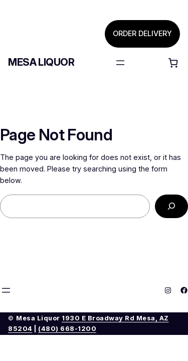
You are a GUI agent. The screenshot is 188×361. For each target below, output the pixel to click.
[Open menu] (120, 63)
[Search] (171, 206)
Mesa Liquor (41, 62)
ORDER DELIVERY (142, 33)
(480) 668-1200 (67, 328)
